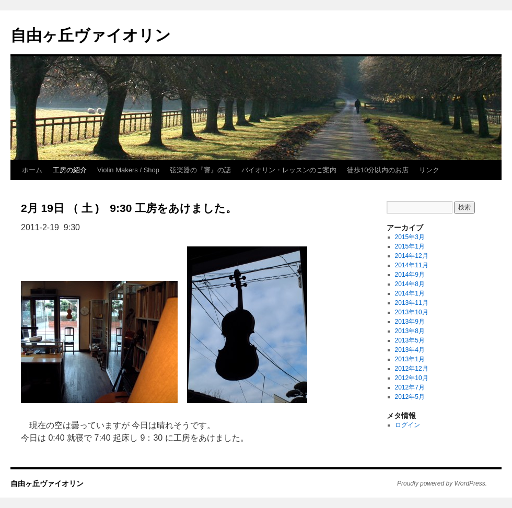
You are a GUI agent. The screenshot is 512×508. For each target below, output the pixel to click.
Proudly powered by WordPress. (442, 483)
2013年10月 (411, 312)
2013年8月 (410, 331)
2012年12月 (411, 368)
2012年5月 (410, 396)
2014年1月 (410, 293)
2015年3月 (410, 237)
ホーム (32, 170)
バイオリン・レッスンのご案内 (288, 170)
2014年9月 (410, 274)
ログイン (407, 425)
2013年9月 (410, 321)
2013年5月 (410, 340)
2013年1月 (410, 359)
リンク (429, 170)
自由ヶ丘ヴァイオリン (90, 35)
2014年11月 (411, 265)
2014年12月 (411, 255)
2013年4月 (410, 349)
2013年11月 (411, 302)
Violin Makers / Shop (128, 170)
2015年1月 (410, 246)
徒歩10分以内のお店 (378, 170)
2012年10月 (411, 378)
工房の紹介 (70, 170)
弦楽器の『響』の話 (200, 170)
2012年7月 (410, 387)
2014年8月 (410, 284)
